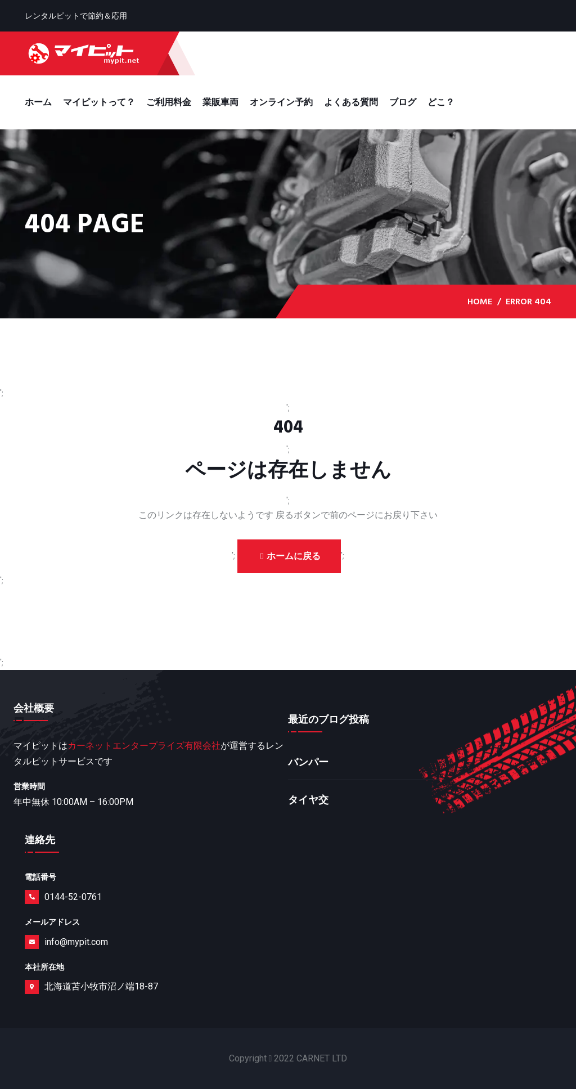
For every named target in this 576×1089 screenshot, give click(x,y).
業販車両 (220, 102)
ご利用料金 (168, 102)
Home (479, 301)
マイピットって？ (99, 102)
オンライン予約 (281, 102)
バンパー (308, 762)
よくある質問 (351, 102)
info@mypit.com (76, 942)
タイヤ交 (308, 800)
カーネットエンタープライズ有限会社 (144, 745)
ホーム (38, 102)
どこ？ (441, 102)
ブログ (402, 102)
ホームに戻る (290, 556)
